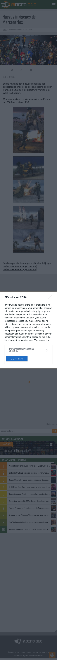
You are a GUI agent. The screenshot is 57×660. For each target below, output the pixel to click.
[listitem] (28, 350)
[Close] (51, 298)
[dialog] (28, 330)
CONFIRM (17, 358)
